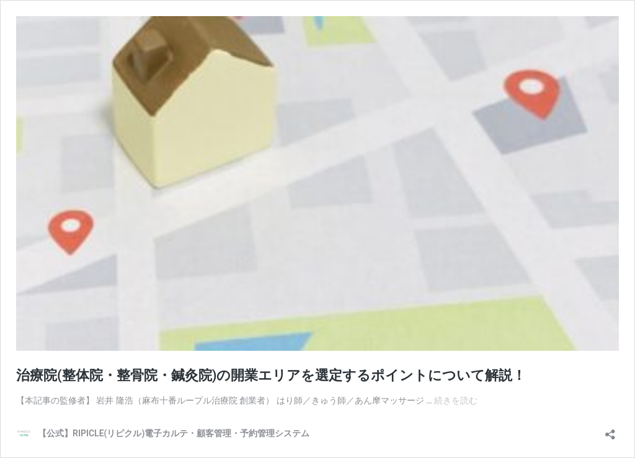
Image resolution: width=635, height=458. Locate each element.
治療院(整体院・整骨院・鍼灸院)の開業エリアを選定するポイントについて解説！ (271, 375)
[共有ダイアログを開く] (610, 430)
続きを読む (455, 400)
